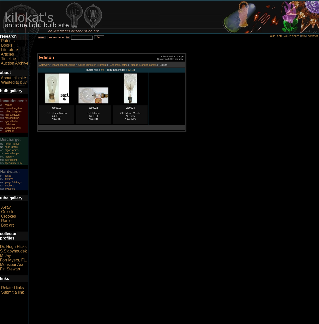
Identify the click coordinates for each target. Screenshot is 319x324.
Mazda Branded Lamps (144, 65)
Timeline (8, 59)
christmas (10, 124)
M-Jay (5, 255)
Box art (7, 225)
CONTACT (313, 36)
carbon (8, 105)
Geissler (8, 212)
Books (6, 45)
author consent (182, 321)
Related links (12, 288)
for (68, 37)
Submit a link (12, 292)
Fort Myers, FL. (13, 260)
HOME (271, 36)
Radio (6, 221)
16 (132, 70)
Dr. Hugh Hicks (13, 246)
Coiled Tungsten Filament (92, 65)
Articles (7, 54)
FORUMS (282, 36)
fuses (8, 175)
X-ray (5, 207)
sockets (9, 185)
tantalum (9, 131)
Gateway (44, 65)
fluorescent (11, 160)
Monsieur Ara (11, 264)
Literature (9, 50)
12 (129, 70)
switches (10, 188)
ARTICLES (294, 36)
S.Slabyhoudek (13, 251)
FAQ (303, 36)
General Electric (118, 65)
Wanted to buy (14, 82)
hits (103, 70)
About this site (13, 78)
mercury (9, 156)
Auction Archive (14, 63)
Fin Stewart (10, 269)
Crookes (8, 216)
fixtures (9, 179)
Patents (7, 41)
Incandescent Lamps (63, 65)
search (42, 37)
